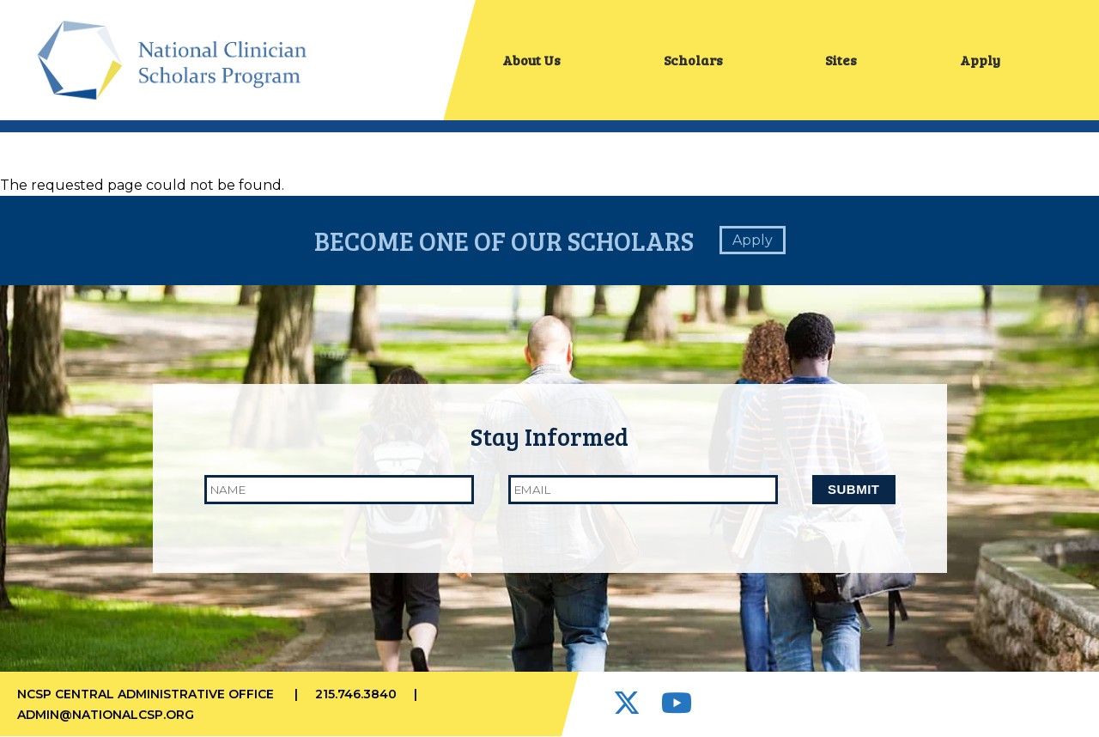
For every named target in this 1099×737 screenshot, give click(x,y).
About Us (531, 60)
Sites (841, 60)
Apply (980, 60)
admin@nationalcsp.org (105, 714)
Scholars (693, 60)
